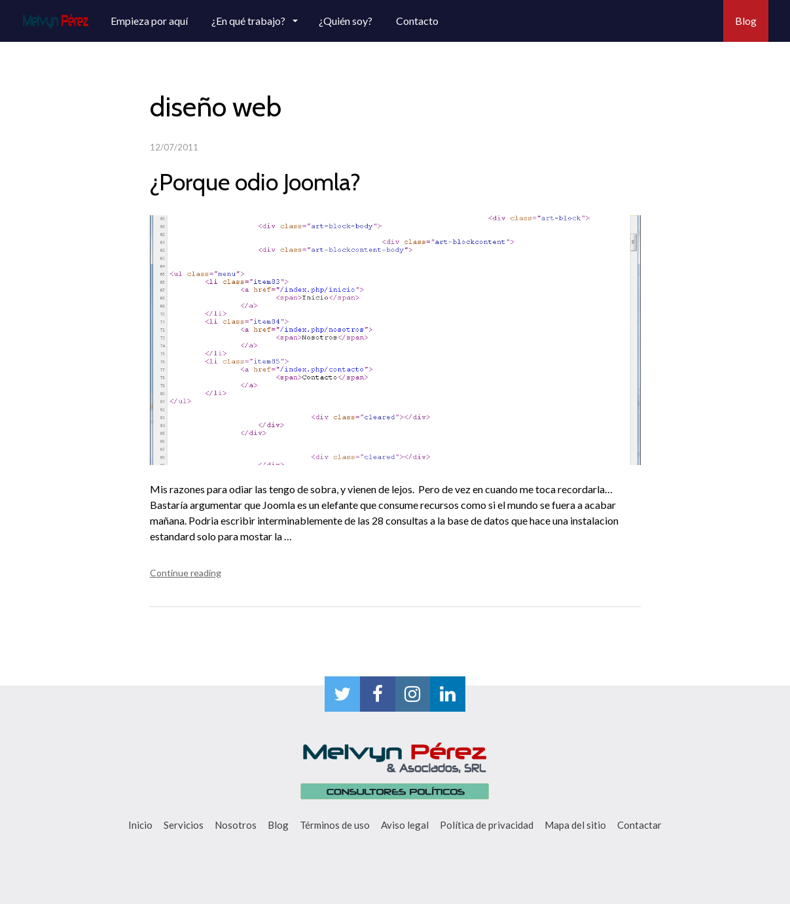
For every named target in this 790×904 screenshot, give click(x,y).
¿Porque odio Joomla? (255, 181)
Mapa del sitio (575, 825)
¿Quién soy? (345, 20)
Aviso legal (405, 825)
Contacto (417, 20)
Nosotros (236, 825)
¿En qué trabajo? (249, 20)
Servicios (184, 825)
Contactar (639, 825)
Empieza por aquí (149, 20)
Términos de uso (335, 825)
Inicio (140, 825)
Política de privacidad (486, 825)
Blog (746, 20)
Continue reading (185, 572)
